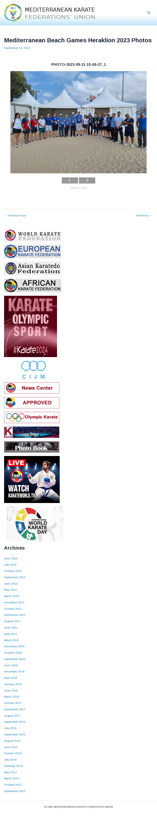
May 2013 (10, 772)
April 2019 (10, 677)
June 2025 (11, 558)
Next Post (145, 215)
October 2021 (13, 608)
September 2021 (14, 614)
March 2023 (11, 596)
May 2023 (10, 589)
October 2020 (13, 652)
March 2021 (11, 640)
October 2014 (13, 753)
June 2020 (11, 665)
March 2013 (11, 778)
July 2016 (10, 728)
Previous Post (15, 215)
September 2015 (14, 734)
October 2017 (13, 703)
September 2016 (14, 721)
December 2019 (14, 671)
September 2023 (14, 577)
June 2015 (11, 747)
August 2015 (12, 740)
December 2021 (14, 602)
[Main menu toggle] (149, 13)
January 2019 (13, 684)
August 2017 (12, 715)
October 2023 (13, 571)
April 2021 (10, 633)
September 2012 (14, 791)
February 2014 (13, 765)
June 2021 (11, 627)
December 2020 (14, 646)
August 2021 (12, 621)
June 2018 (11, 690)
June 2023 (11, 583)
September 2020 (14, 659)
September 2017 (14, 709)
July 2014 (10, 759)
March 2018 (11, 696)
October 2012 (13, 784)
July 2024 (10, 564)
